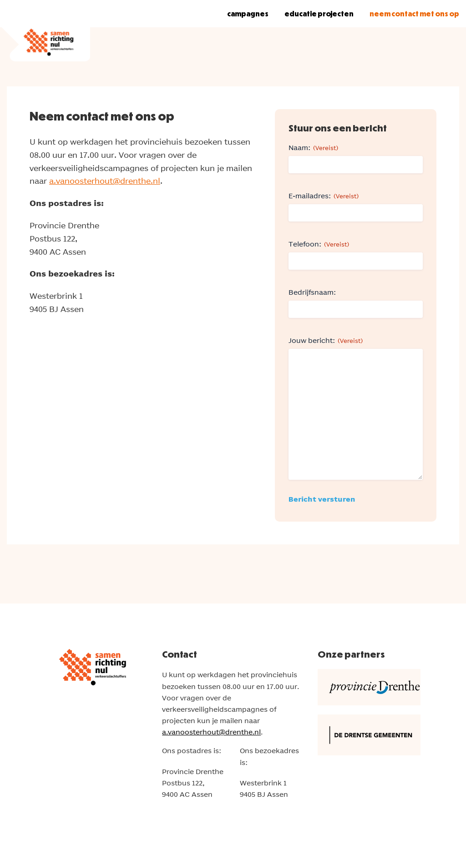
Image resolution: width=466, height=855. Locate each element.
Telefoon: (319, 244)
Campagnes (247, 14)
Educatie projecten (319, 14)
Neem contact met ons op (414, 14)
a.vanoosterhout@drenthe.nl (104, 180)
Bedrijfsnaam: (312, 292)
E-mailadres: (324, 196)
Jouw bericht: (326, 341)
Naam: (313, 148)
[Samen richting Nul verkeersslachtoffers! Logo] (45, 30)
